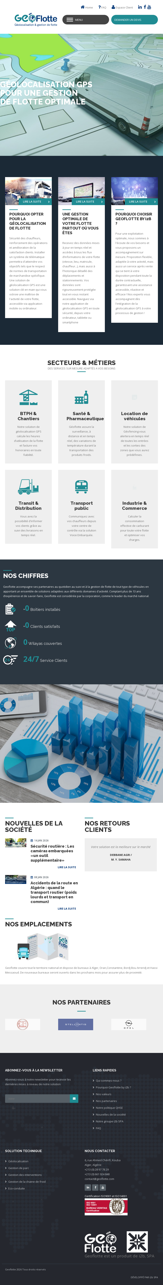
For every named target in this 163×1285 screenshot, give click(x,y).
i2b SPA (154, 1277)
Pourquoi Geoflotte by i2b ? (113, 1087)
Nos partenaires (106, 1101)
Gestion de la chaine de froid (27, 1182)
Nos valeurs (103, 1094)
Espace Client (124, 7)
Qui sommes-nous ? (108, 1080)
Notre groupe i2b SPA (109, 1121)
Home (89, 7)
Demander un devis (127, 20)
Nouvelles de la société (111, 1114)
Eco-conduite (16, 1188)
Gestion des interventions (25, 1175)
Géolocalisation (18, 1161)
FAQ (103, 7)
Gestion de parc (18, 1168)
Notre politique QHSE (109, 1108)
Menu (79, 20)
